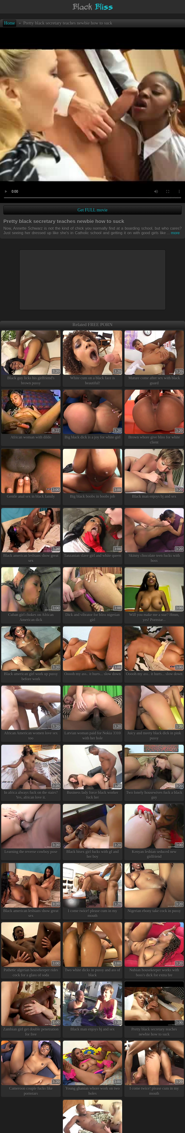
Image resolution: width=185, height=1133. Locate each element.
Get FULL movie (92, 210)
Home (9, 23)
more (173, 233)
